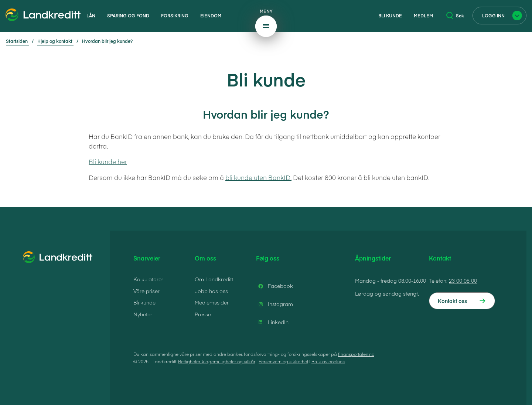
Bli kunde (390, 15)
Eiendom (210, 15)
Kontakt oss (452, 300)
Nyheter (142, 314)
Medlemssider (212, 302)
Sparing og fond (128, 15)
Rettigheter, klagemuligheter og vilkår (216, 361)
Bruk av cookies (328, 361)
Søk (455, 15)
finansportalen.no (356, 354)
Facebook (274, 286)
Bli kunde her (108, 161)
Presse (203, 314)
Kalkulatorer (148, 279)
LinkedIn (272, 322)
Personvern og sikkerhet (283, 361)
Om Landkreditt (214, 279)
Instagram (274, 304)
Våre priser (146, 291)
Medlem (423, 15)
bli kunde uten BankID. (258, 177)
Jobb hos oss (211, 291)
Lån (90, 15)
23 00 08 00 (463, 280)
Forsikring (174, 15)
